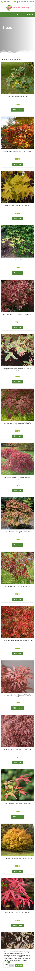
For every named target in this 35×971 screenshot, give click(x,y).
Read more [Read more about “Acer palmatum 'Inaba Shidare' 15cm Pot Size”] (17, 654)
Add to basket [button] (17, 110)
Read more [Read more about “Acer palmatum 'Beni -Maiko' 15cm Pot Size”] (17, 327)
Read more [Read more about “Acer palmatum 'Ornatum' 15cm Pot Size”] (17, 762)
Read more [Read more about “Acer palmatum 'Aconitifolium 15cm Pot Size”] (17, 164)
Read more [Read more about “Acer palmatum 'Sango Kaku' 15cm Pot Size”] (17, 871)
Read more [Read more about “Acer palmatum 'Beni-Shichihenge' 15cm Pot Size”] (17, 382)
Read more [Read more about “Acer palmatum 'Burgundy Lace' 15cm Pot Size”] (17, 436)
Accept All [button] (19, 965)
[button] (17, 14)
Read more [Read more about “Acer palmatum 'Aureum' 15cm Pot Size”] (17, 273)
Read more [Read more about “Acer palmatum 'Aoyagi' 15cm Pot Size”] (17, 218)
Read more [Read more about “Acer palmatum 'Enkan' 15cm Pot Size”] (17, 599)
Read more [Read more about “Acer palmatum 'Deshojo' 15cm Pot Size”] (17, 545)
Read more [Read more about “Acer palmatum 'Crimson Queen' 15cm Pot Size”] (17, 490)
